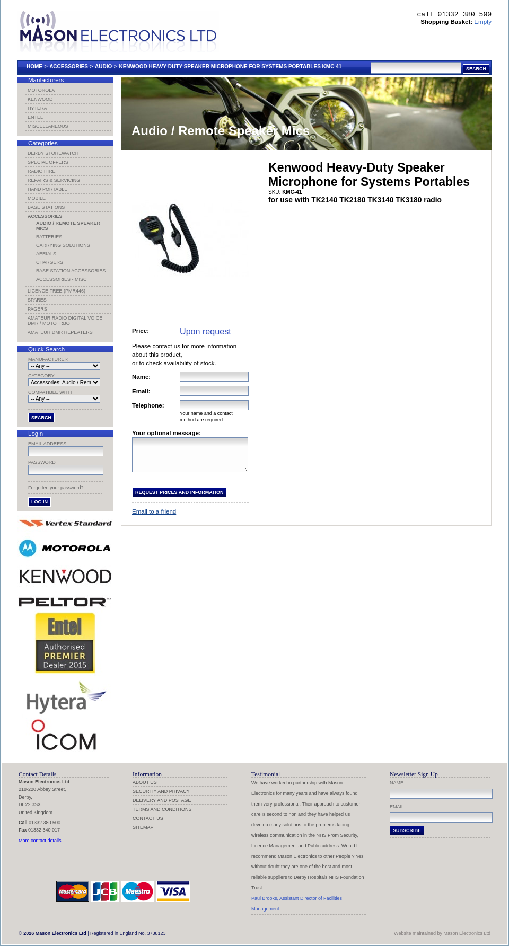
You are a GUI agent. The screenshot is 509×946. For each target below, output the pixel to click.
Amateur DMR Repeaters (60, 332)
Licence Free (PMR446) (56, 291)
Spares (37, 300)
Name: (141, 377)
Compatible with (50, 392)
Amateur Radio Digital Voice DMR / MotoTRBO (65, 320)
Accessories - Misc (61, 279)
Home (34, 66)
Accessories (68, 66)
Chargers (49, 262)
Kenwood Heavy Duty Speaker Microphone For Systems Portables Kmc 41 (230, 66)
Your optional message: (166, 433)
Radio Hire (42, 171)
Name (396, 782)
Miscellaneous (48, 126)
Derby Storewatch (53, 153)
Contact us (148, 818)
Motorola (41, 90)
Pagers (37, 309)
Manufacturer (48, 359)
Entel (35, 117)
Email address (47, 443)
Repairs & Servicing (54, 180)
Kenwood (40, 99)
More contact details (40, 840)
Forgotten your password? (56, 487)
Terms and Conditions (162, 809)
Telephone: (148, 405)
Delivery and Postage (162, 800)
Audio (103, 66)
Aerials (46, 254)
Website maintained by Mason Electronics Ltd (442, 933)
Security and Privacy (161, 791)
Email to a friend (154, 518)
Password (42, 462)
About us (145, 782)
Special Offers (48, 162)
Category (41, 375)
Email (397, 806)
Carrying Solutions (63, 245)
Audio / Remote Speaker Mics (68, 225)
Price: (140, 331)
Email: (141, 391)
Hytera (37, 108)
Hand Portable (47, 189)
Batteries (49, 237)
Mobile (37, 198)
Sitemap (143, 827)
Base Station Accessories (71, 270)
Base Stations (46, 207)
